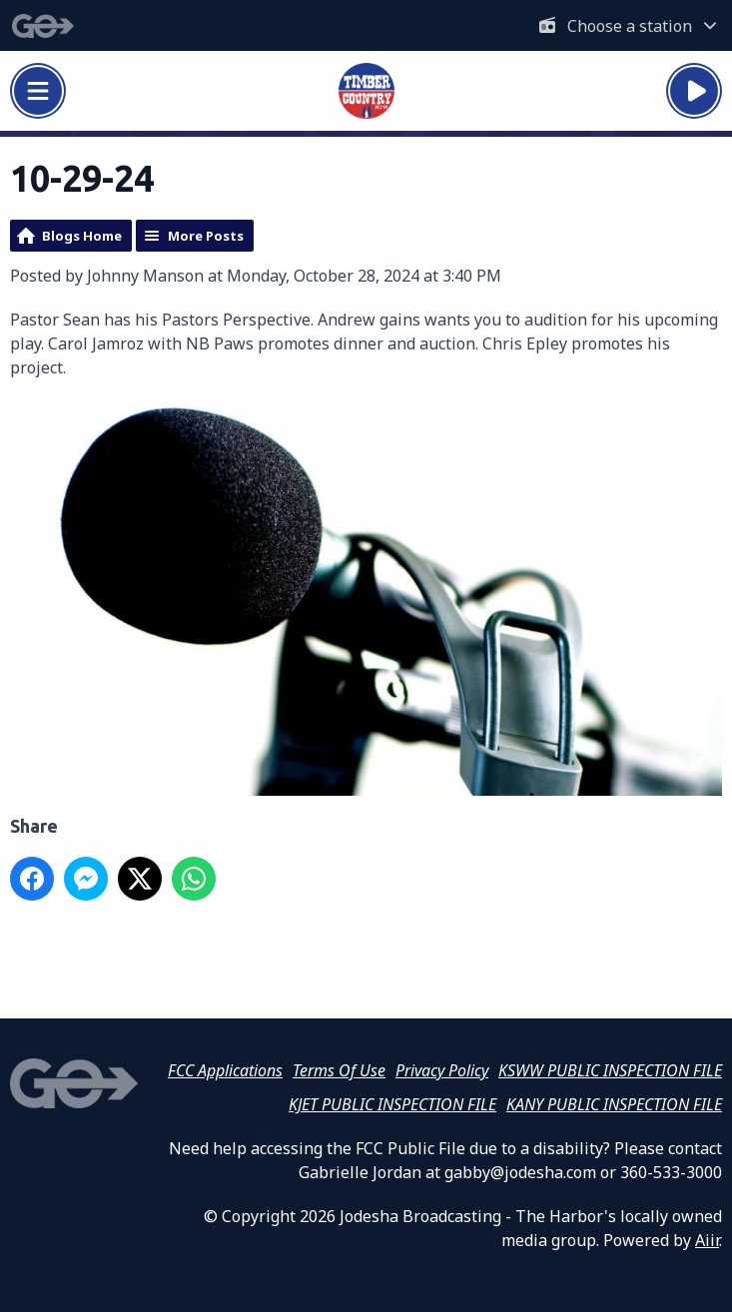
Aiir (707, 1240)
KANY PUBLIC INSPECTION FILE (614, 1104)
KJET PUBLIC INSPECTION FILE (392, 1104)
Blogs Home (82, 236)
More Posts (206, 236)
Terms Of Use (339, 1070)
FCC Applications (225, 1070)
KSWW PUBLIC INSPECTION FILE (610, 1070)
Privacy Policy (441, 1070)
